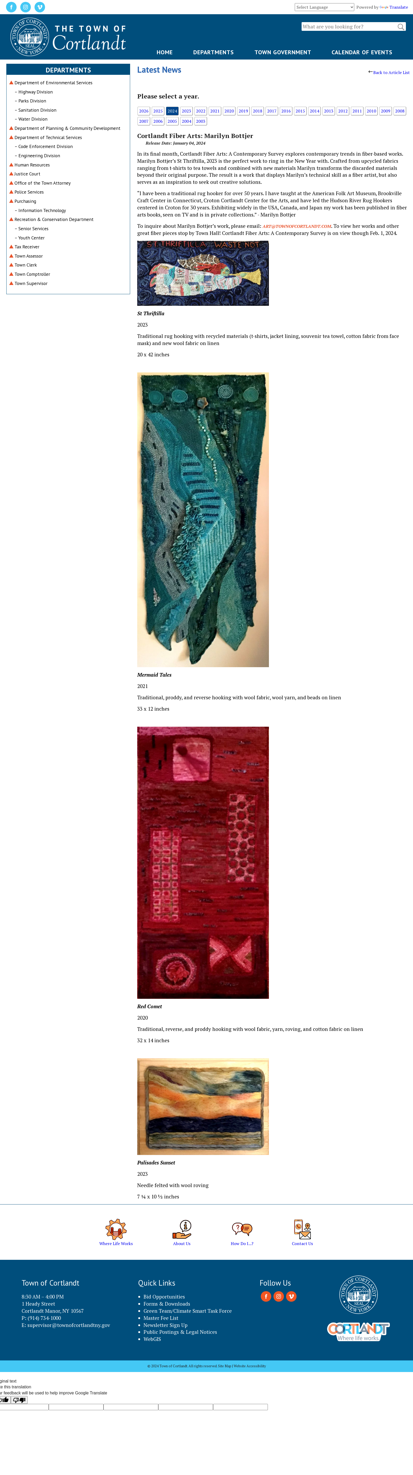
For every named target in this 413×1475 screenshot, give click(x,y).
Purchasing (25, 201)
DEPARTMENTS (213, 52)
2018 (257, 111)
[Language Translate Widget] (324, 7)
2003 (200, 121)
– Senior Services (31, 228)
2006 (158, 121)
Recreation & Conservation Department (54, 219)
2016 (286, 111)
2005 (172, 121)
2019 (243, 111)
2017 (272, 111)
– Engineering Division (37, 156)
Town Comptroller (32, 274)
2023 (186, 111)
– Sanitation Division (35, 110)
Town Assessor (28, 256)
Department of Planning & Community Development (67, 128)
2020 (229, 111)
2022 (200, 111)
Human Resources (32, 165)
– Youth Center (29, 238)
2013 (328, 111)
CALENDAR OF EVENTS (362, 52)
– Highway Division (33, 92)
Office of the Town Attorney (42, 183)
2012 (343, 111)
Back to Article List (389, 72)
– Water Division (30, 119)
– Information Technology (40, 210)
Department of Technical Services (48, 137)
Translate (394, 7)
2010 (371, 111)
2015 (300, 111)
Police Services (29, 192)
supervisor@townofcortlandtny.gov (68, 1325)
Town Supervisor (30, 283)
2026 (144, 111)
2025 (158, 111)
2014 (314, 111)
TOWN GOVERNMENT (282, 52)
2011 (357, 111)
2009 (385, 111)
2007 (144, 121)
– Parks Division (30, 101)
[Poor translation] (19, 1400)
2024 (172, 111)
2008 (400, 111)
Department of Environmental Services (53, 83)
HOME (165, 52)
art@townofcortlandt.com (297, 226)
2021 (215, 111)
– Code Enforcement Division (43, 146)
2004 (186, 121)
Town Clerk (25, 265)
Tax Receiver (26, 247)
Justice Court (27, 174)
